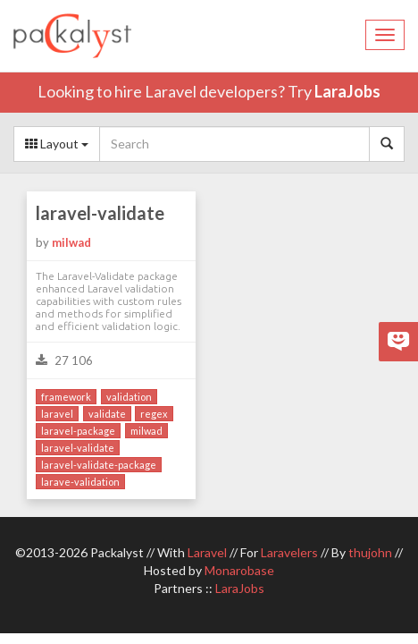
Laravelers (289, 552)
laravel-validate (100, 213)
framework (66, 396)
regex (154, 413)
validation (129, 396)
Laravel (207, 552)
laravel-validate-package (98, 464)
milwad (71, 242)
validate (107, 413)
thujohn (370, 552)
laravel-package (78, 430)
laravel (57, 413)
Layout (56, 143)
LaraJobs (347, 91)
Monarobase (239, 570)
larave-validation (80, 481)
